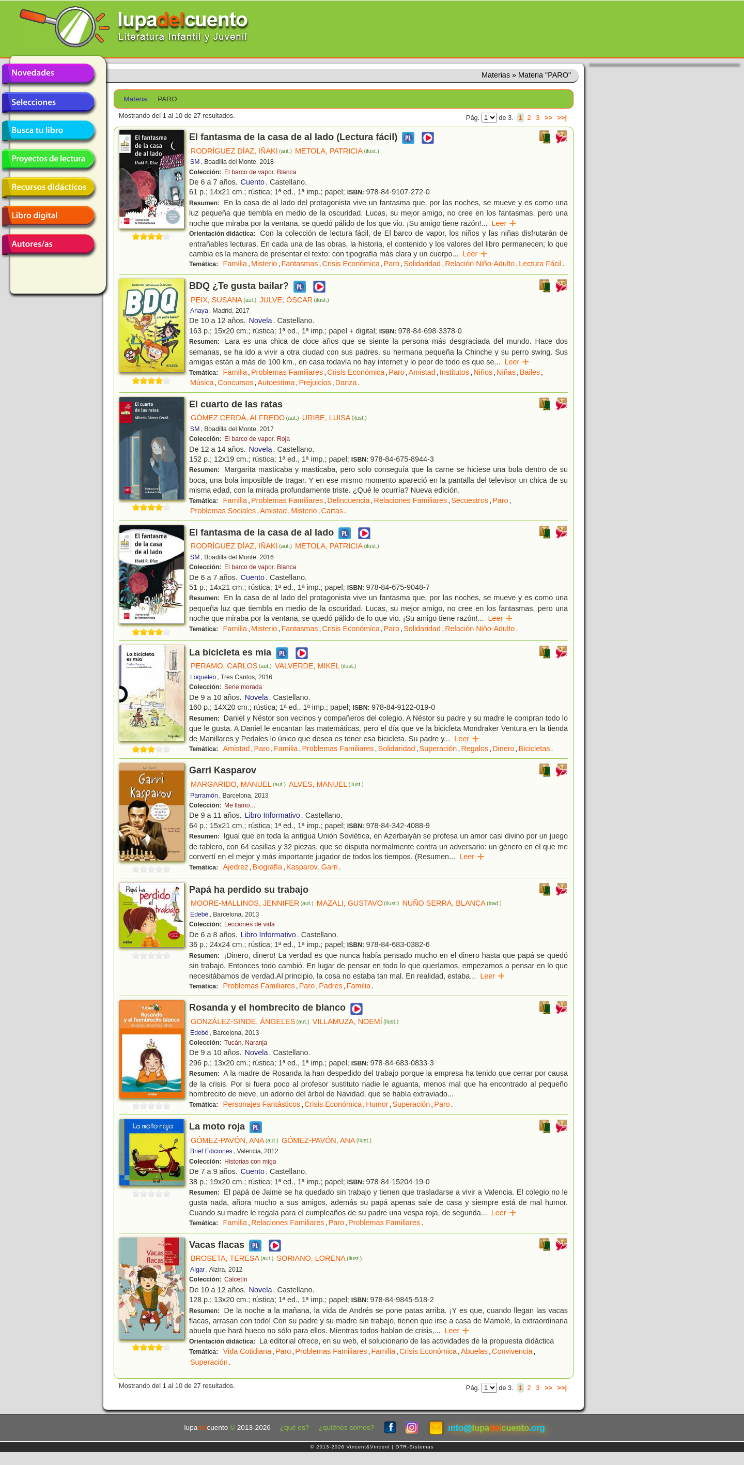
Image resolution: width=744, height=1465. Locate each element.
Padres (331, 986)
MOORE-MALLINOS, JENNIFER (252, 903)
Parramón (204, 795)
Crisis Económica (351, 264)
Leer (504, 223)
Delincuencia (348, 500)
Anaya (199, 310)
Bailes (530, 372)
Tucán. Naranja (245, 1042)
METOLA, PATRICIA (337, 151)
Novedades (48, 74)
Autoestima (276, 382)
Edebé (199, 914)
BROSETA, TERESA (232, 1258)
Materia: (136, 99)
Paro (391, 264)
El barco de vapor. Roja (257, 438)
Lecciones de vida (249, 924)
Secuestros (469, 500)
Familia (235, 264)
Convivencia (512, 1351)
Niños (482, 372)
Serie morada (243, 687)
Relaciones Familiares (410, 500)
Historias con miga (250, 1161)
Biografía (267, 867)
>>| (562, 117)
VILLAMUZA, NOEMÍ (356, 1021)
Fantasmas (299, 264)
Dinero (503, 748)
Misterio (264, 264)
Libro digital (48, 216)
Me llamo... (239, 805)
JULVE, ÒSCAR (294, 300)
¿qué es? (294, 1427)
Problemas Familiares (287, 372)
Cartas (332, 511)
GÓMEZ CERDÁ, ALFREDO (245, 418)
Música (202, 382)
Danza (346, 382)
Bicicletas (534, 748)
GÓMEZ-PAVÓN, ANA (234, 1140)
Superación (438, 748)
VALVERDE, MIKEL (315, 666)
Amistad (422, 372)
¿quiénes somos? (346, 1427)
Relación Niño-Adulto (480, 264)
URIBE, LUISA (334, 418)
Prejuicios (315, 382)
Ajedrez (236, 867)
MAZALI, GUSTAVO (358, 903)
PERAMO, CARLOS (231, 666)
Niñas (506, 372)
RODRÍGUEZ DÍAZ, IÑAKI (241, 151)
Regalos (474, 748)
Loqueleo (203, 677)
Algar (197, 1269)
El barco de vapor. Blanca (260, 172)
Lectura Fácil (540, 264)
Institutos (455, 372)
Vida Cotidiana (247, 1351)
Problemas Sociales (223, 511)
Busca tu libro (48, 130)
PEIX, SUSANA (223, 300)
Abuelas (474, 1351)
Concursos (236, 382)
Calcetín (235, 1279)
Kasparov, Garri (312, 867)
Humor (377, 1104)
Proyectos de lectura (48, 159)
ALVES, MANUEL (326, 784)
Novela (260, 320)
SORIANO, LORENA (319, 1258)
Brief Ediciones (211, 1151)
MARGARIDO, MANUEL (238, 784)
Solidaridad (422, 264)
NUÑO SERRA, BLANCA (451, 903)
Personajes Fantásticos (262, 1104)
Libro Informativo (272, 815)
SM (194, 161)
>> (548, 117)
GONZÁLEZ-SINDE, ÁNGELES (250, 1021)
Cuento (253, 182)
